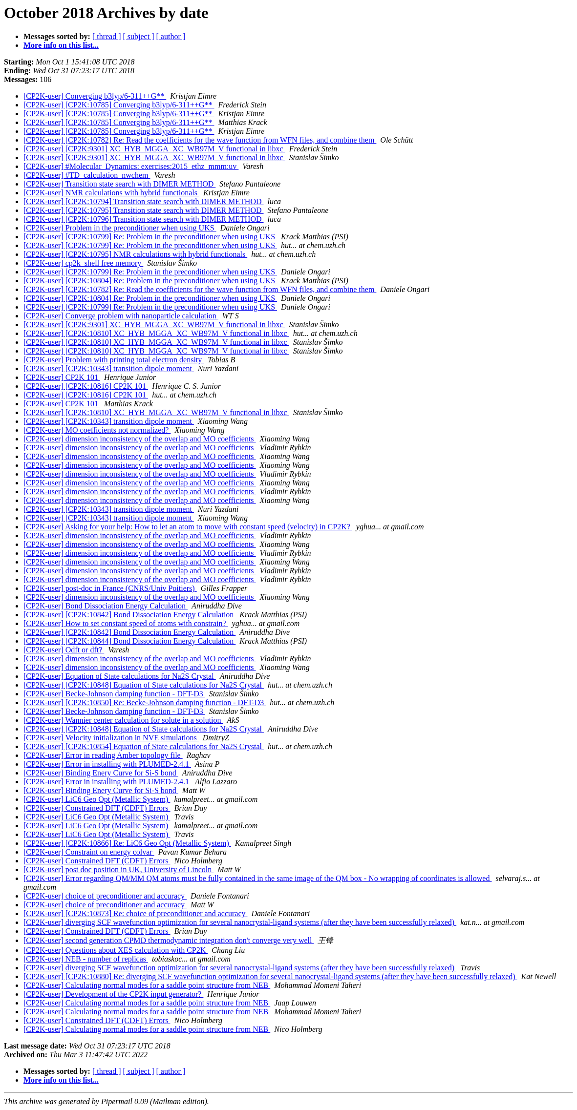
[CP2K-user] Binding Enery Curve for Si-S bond (100, 773)
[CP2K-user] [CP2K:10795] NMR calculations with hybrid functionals (135, 254)
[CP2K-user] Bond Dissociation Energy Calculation (105, 606)
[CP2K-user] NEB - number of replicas (85, 959)
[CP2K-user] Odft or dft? (63, 650)
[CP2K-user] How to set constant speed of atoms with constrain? (125, 623)
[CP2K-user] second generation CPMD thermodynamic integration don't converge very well (168, 940)
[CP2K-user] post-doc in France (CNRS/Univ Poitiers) (110, 588)
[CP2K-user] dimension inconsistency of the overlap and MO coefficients (139, 439)
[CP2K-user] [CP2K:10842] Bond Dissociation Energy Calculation (129, 614)
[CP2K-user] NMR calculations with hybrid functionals (111, 192)
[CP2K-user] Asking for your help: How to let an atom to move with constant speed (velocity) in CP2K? (187, 527)
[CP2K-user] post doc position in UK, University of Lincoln (118, 869)
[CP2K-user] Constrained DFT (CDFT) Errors (97, 808)
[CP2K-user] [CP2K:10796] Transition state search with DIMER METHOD (143, 219)
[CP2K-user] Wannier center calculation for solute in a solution (123, 720)
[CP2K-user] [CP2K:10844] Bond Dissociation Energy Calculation (129, 641)
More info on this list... (61, 45)
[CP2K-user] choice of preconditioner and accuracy (105, 896)
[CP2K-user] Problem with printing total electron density (113, 360)
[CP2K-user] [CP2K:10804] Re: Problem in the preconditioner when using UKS (150, 280)
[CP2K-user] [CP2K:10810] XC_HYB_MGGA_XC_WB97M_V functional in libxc (156, 333)
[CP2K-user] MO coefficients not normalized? (97, 430)
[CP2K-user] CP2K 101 (61, 377)
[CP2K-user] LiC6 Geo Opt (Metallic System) (96, 799)
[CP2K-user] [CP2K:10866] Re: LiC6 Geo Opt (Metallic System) (127, 843)
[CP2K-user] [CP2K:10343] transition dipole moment (108, 368)
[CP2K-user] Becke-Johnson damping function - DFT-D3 (114, 694)
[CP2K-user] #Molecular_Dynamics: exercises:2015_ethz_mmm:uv (130, 166)
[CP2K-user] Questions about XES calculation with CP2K (115, 950)
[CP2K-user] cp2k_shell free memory (83, 263)
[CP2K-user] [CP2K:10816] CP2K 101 (85, 386)
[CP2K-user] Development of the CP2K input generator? (113, 994)
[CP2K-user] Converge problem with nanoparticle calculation (120, 316)
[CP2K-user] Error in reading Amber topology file (103, 755)
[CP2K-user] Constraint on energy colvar (88, 852)
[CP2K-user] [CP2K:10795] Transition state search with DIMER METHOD (143, 210)
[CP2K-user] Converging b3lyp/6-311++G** (94, 96)
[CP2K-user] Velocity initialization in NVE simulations (111, 737)
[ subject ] (138, 36)
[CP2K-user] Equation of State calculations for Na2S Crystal (119, 676)
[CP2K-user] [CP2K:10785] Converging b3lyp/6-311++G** (118, 105)
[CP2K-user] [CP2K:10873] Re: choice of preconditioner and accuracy (135, 913)
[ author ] (171, 36)
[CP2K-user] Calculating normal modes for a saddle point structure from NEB (146, 985)
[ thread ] (106, 36)
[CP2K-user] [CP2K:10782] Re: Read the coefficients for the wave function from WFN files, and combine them (199, 140)
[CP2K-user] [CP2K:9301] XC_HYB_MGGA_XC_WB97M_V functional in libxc (154, 149)
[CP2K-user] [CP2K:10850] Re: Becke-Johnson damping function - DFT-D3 (144, 702)
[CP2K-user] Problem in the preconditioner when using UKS (119, 228)
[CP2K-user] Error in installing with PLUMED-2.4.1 (107, 764)
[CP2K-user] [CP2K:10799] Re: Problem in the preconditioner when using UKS (150, 236)
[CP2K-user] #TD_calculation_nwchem (86, 175)
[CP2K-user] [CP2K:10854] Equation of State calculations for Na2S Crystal (143, 746)
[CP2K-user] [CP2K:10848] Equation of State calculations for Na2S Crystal (143, 685)
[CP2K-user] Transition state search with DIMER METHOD (119, 184)
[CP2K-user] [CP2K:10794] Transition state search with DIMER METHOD (143, 201)
